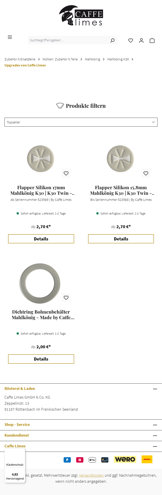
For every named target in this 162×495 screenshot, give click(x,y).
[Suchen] (112, 40)
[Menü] (9, 36)
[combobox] (67, 40)
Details (41, 239)
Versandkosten (91, 475)
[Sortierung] (81, 122)
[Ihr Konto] (141, 40)
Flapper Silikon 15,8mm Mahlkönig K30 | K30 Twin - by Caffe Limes (121, 190)
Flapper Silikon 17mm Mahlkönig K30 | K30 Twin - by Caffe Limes (41, 190)
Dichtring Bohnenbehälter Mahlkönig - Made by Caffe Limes (41, 314)
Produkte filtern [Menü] (81, 105)
